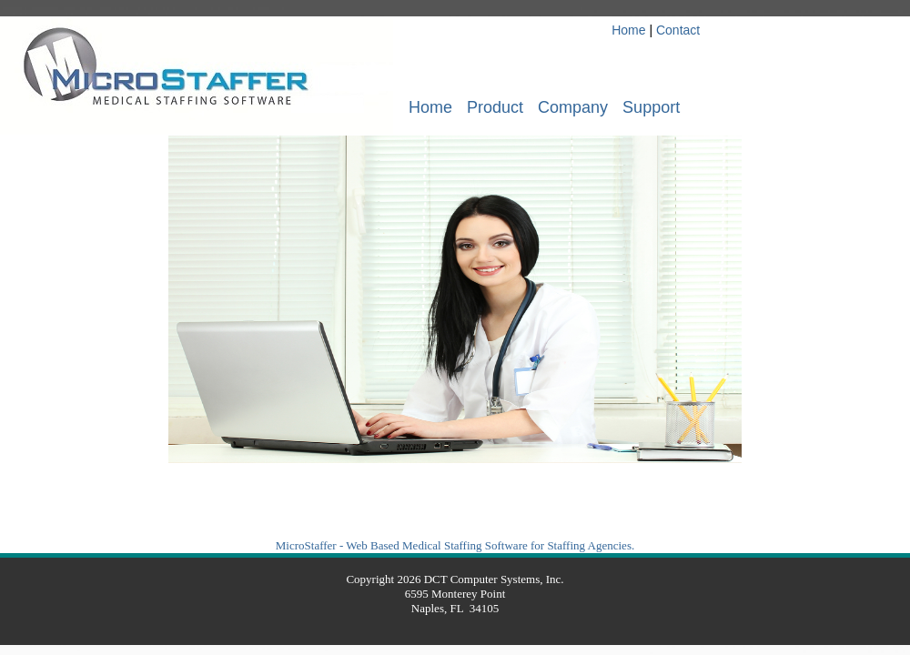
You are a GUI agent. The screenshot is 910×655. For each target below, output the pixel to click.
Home (628, 30)
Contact (678, 30)
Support (651, 107)
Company (573, 107)
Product (495, 107)
